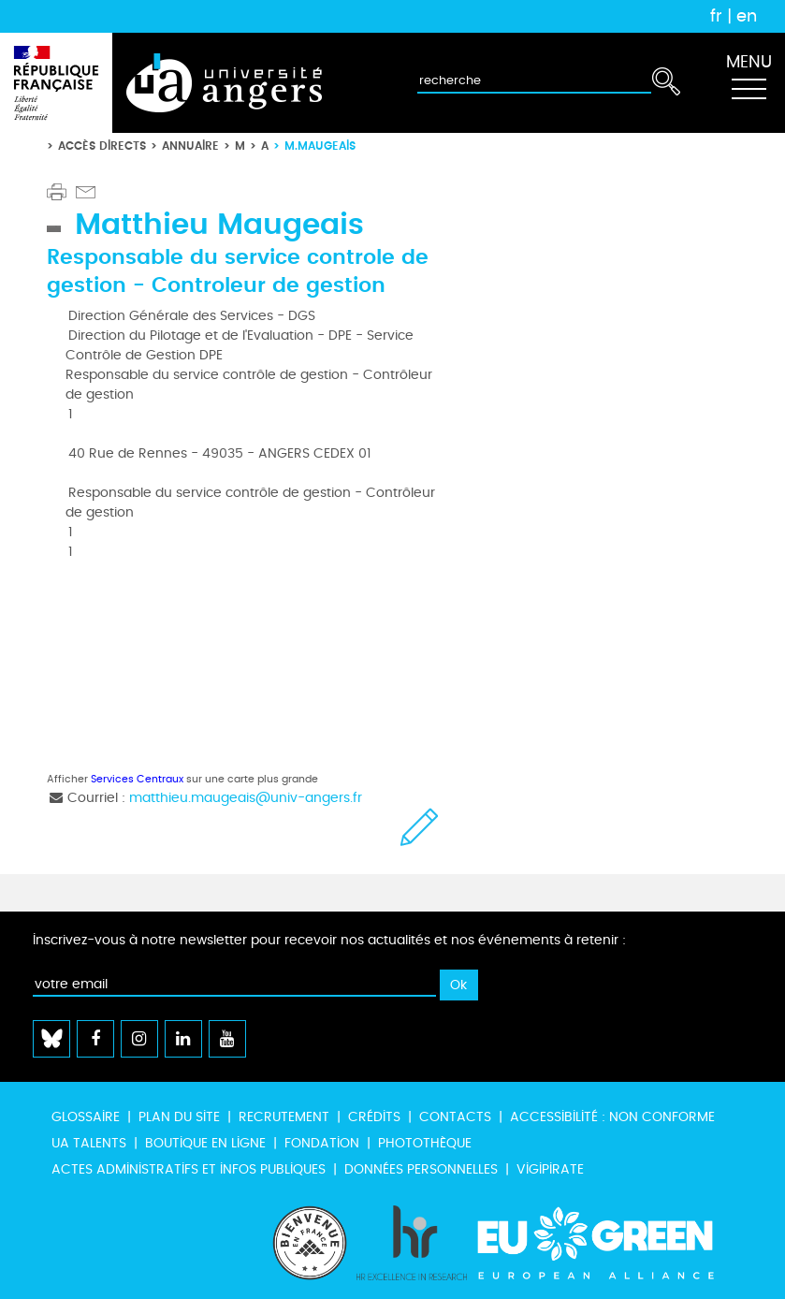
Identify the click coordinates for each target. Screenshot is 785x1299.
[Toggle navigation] (748, 83)
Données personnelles (421, 1169)
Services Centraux (137, 779)
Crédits (374, 1117)
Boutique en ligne (205, 1143)
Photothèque (425, 1143)
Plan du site (179, 1117)
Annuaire (190, 145)
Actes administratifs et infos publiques (188, 1169)
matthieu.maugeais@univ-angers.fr (245, 798)
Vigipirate (550, 1169)
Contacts (455, 1117)
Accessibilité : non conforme (612, 1117)
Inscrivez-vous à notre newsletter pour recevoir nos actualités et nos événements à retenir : (329, 940)
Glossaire (85, 1117)
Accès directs (102, 145)
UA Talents (88, 1143)
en (746, 16)
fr (716, 16)
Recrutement (284, 1117)
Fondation (321, 1143)
